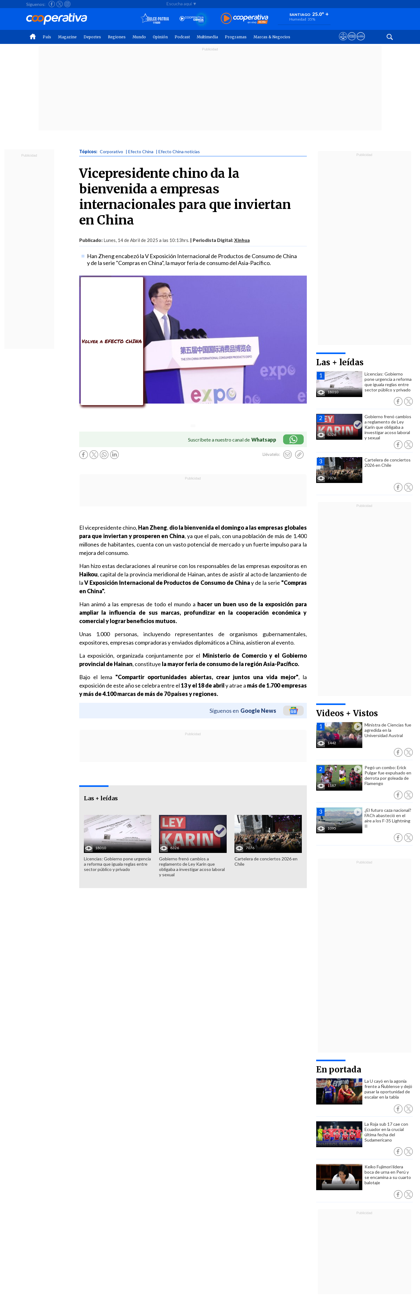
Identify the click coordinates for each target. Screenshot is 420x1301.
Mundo (139, 37)
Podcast (182, 37)
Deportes (92, 37)
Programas (236, 37)
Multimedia (207, 37)
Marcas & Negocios (271, 37)
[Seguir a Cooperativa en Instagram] (67, 4)
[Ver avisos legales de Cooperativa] (343, 42)
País (47, 37)
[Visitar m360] (352, 42)
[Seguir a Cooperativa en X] (59, 4)
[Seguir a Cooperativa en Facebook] (52, 4)
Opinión (160, 37)
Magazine (67, 37)
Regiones (117, 37)
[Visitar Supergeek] (360, 42)
